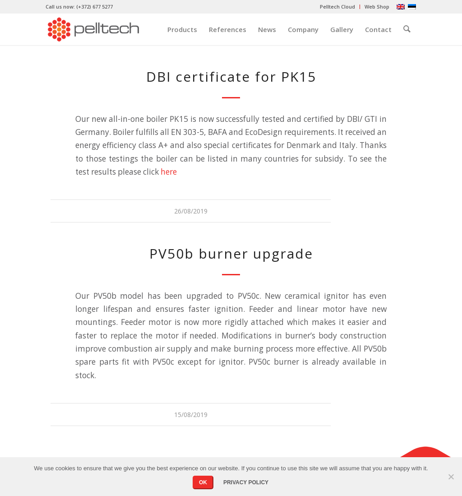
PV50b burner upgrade (231, 253)
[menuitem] (337, 7)
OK (203, 482)
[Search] (406, 29)
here (169, 172)
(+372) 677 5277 (94, 6)
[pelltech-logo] (93, 29)
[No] (450, 476)
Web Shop (377, 6)
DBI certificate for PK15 (231, 76)
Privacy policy (245, 482)
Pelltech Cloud (337, 6)
